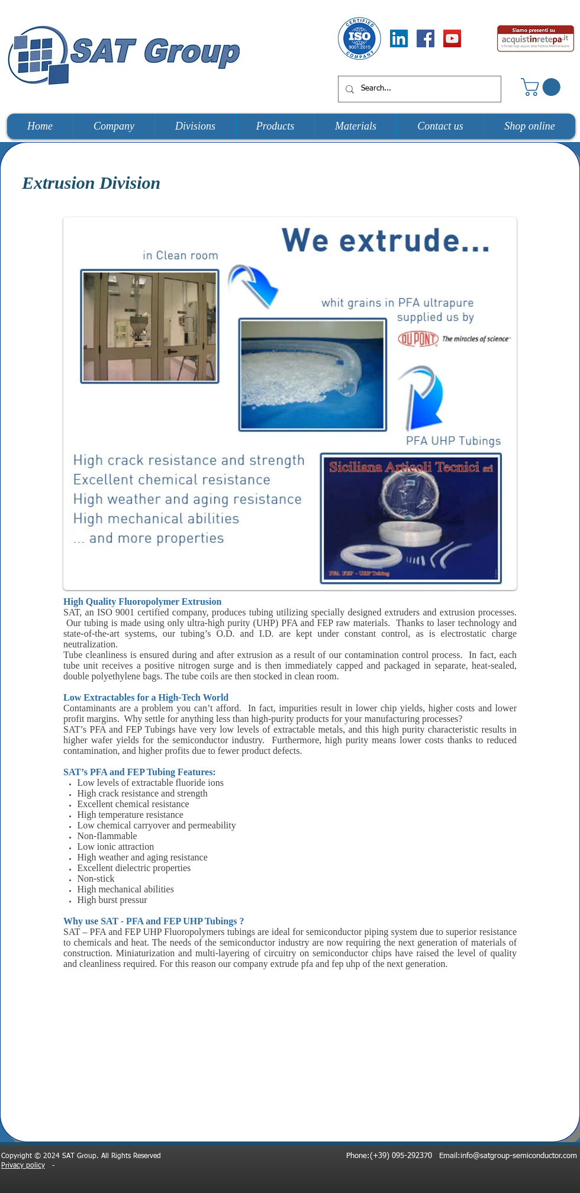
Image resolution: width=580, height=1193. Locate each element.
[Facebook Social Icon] (425, 38)
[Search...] (418, 89)
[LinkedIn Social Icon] (399, 38)
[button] (543, 87)
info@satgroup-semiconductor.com (518, 1156)
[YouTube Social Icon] (452, 38)
